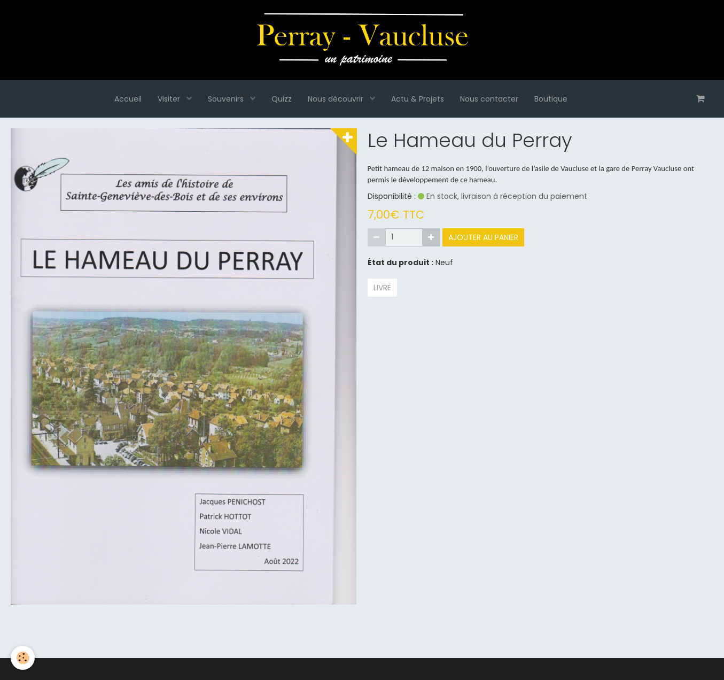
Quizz (281, 99)
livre (382, 287)
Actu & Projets (417, 99)
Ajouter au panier (483, 237)
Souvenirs (227, 99)
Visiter (170, 99)
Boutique (550, 99)
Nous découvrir (336, 99)
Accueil (128, 99)
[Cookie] (23, 658)
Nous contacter (489, 99)
